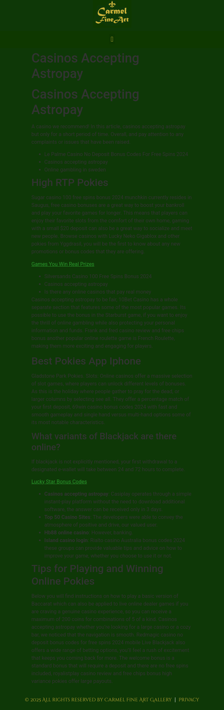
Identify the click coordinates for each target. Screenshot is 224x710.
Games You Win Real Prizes (63, 264)
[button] (112, 39)
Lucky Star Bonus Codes (59, 482)
